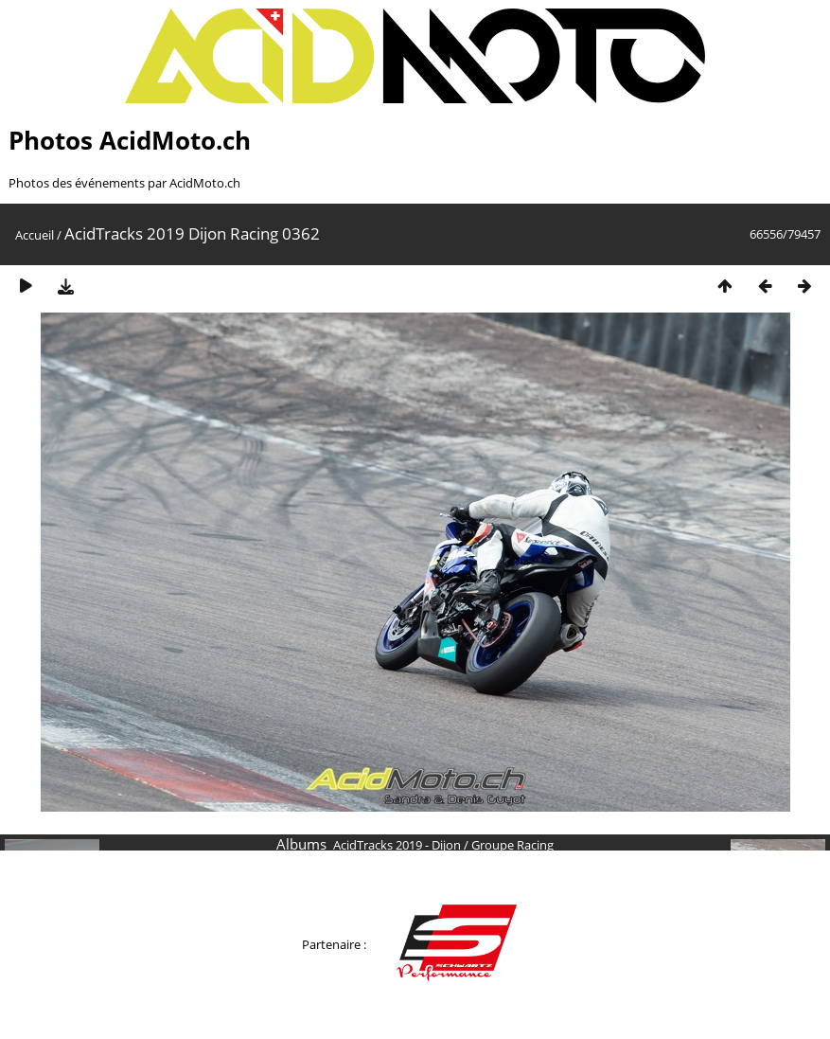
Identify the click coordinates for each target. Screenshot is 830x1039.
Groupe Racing (512, 844)
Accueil (34, 234)
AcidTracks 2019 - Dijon (397, 844)
